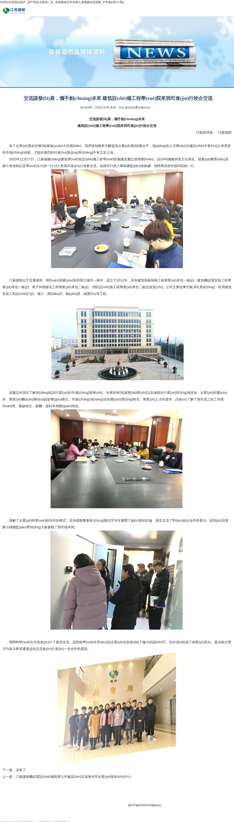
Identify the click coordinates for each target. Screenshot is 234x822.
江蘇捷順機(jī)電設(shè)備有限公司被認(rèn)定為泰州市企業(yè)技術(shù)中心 (73, 777)
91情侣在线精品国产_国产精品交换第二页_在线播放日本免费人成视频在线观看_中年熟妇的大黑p (62, 2)
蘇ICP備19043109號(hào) (144, 805)
